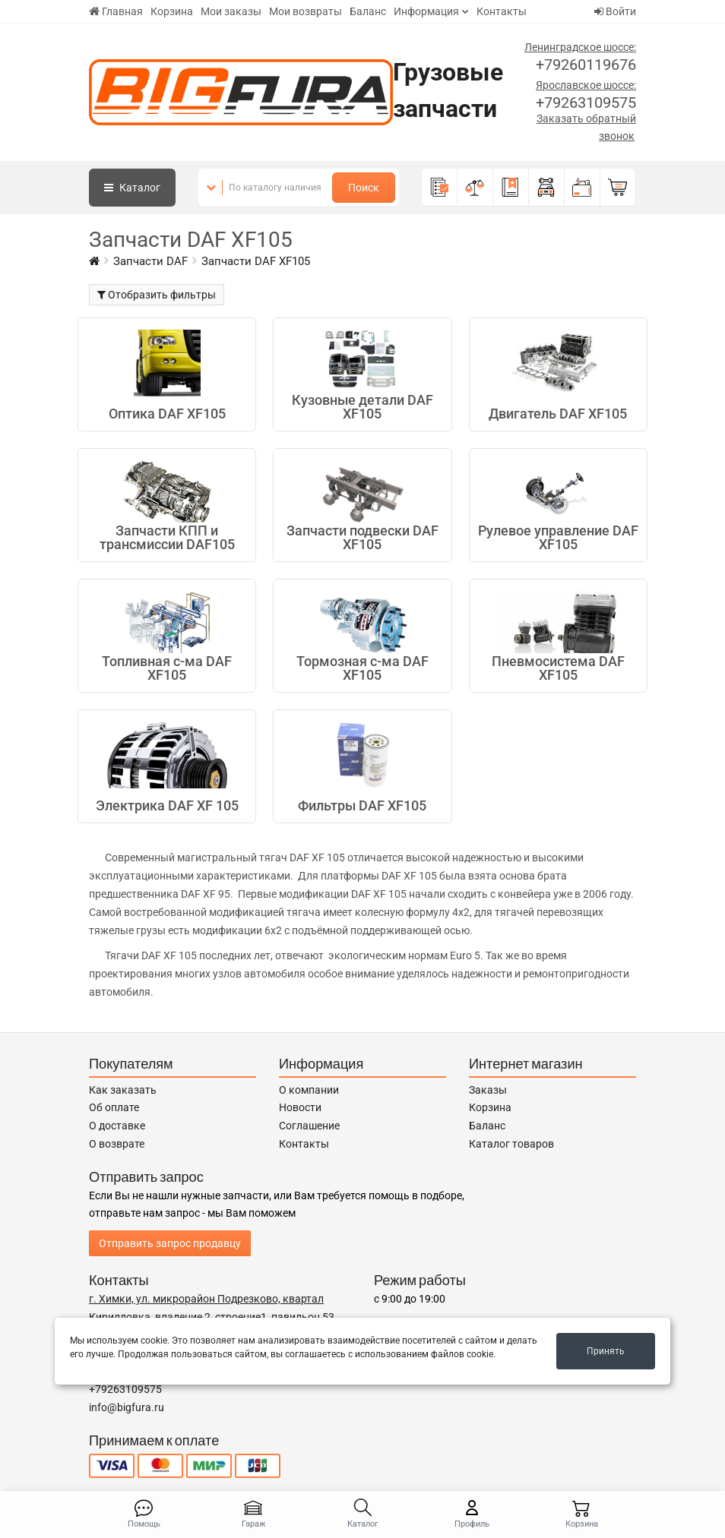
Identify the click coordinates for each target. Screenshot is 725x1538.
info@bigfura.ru (126, 1407)
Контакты (501, 11)
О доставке (117, 1126)
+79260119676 (586, 64)
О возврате (116, 1144)
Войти (615, 11)
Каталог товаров (511, 1144)
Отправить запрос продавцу (170, 1243)
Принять (606, 1351)
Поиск (363, 188)
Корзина (171, 11)
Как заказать (123, 1090)
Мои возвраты (305, 11)
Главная (116, 11)
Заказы (488, 1090)
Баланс (368, 11)
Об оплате (114, 1107)
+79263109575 (586, 102)
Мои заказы (231, 11)
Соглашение (309, 1126)
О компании (309, 1090)
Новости (300, 1107)
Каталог (132, 188)
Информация (426, 11)
